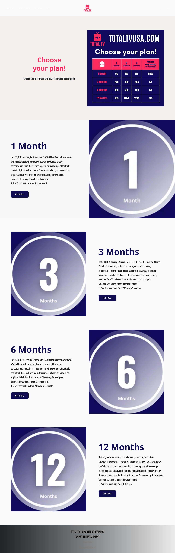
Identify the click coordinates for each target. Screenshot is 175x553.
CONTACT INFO (24, 8)
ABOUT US (9, 8)
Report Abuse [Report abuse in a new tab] (87, 542)
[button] (87, 8)
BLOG (48, 8)
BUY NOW (38, 8)
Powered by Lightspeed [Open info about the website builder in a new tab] (87, 547)
